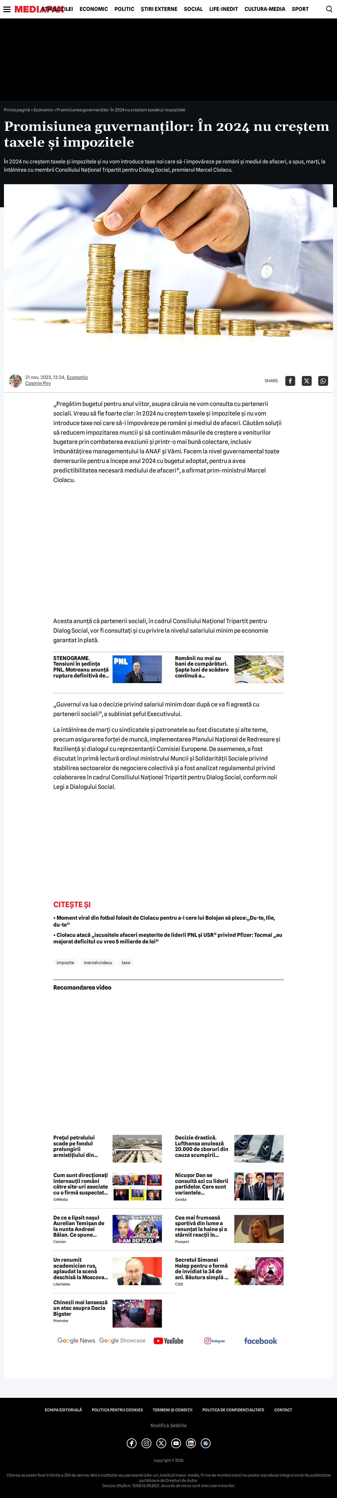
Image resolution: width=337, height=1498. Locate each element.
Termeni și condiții (173, 1410)
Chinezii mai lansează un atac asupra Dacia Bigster (80, 1308)
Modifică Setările (168, 1425)
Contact (283, 1410)
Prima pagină (17, 109)
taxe (126, 962)
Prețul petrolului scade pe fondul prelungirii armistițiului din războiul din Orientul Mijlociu (79, 1146)
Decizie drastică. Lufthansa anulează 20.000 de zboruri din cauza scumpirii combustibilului (201, 1146)
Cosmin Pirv (38, 383)
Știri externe (159, 9)
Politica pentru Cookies (117, 1410)
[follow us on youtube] (168, 1341)
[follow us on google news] (76, 1341)
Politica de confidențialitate (233, 1410)
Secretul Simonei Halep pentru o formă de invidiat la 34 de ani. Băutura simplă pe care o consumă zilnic (203, 1268)
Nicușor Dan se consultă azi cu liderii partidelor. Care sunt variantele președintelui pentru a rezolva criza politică (203, 1184)
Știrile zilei (57, 9)
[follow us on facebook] (261, 1341)
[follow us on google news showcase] (122, 1341)
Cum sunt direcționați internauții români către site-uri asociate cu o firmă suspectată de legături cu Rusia (80, 1184)
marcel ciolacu (98, 962)
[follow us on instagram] (215, 1341)
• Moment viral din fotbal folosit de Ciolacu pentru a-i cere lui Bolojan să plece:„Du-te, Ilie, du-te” (164, 921)
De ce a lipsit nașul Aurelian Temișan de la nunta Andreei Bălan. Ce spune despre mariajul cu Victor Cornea (78, 1226)
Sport (300, 9)
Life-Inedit (223, 9)
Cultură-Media (265, 9)
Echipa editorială (63, 1410)
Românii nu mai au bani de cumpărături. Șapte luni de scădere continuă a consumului (202, 666)
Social (193, 9)
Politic (124, 9)
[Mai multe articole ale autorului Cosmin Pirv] (15, 381)
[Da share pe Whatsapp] (323, 381)
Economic (94, 9)
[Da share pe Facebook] (290, 381)
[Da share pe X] (307, 381)
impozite (65, 962)
